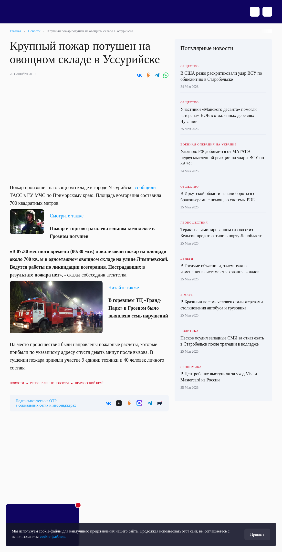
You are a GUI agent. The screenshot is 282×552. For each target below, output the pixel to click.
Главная (15, 31)
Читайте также (123, 287)
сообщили (145, 187)
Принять (257, 534)
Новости (34, 31)
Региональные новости (49, 383)
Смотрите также (67, 215)
